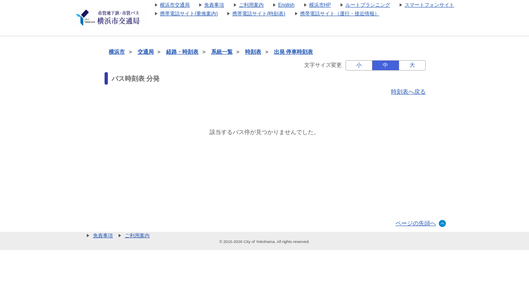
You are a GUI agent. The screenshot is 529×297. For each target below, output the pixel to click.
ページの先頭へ (416, 223)
